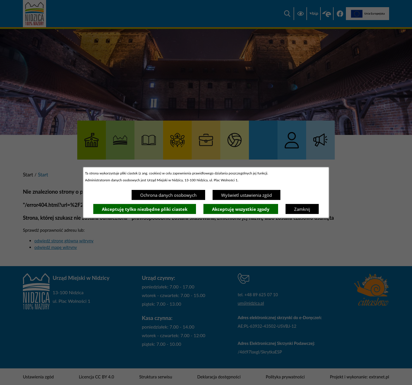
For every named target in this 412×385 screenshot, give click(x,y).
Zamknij (302, 209)
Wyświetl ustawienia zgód (246, 195)
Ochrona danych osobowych (168, 195)
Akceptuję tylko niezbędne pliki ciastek (144, 209)
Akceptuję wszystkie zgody (241, 209)
